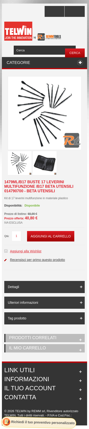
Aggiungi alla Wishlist (25, 251)
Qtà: (6, 236)
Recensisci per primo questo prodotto (37, 260)
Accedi (75, 11)
